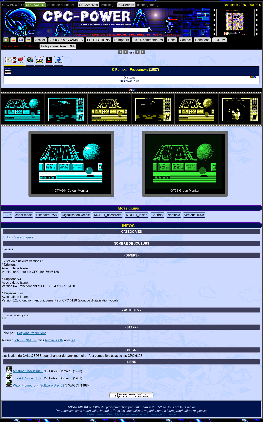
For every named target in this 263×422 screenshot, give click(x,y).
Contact (185, 40)
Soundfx (157, 215)
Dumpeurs (121, 40)
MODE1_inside (136, 215)
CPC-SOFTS (35, 5)
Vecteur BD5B (194, 215)
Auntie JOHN (54, 342)
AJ (73, 342)
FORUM (219, 40)
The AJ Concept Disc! (28, 380)
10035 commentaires (148, 40)
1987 (7, 215)
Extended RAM (47, 215)
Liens (172, 40)
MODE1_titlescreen (108, 215)
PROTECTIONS (98, 40)
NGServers (126, 5)
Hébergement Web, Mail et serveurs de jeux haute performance (131, 416)
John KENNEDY (25, 342)
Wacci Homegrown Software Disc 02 (38, 387)
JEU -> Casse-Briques (17, 237)
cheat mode (23, 215)
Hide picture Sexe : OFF (58, 46)
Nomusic (173, 215)
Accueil (40, 40)
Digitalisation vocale (76, 215)
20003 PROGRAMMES (66, 40)
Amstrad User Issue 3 (28, 373)
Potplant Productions (31, 335)
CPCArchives (88, 5)
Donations (202, 40)
